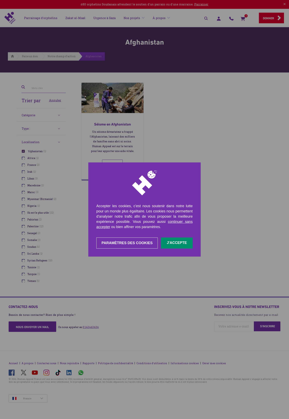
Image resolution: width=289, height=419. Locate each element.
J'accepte (177, 243)
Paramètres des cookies (127, 243)
